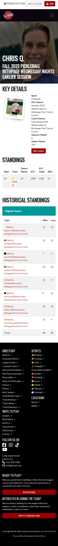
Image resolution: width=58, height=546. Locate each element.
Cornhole (39, 359)
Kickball (38, 374)
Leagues (7, 416)
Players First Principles (13, 381)
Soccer (38, 381)
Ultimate (39, 389)
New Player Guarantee (13, 374)
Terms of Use (40, 536)
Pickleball (39, 377)
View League (38, 151)
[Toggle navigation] (52, 15)
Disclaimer (29, 536)
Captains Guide (10, 362)
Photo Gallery (9, 377)
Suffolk (35, 406)
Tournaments (9, 427)
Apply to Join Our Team (29, 515)
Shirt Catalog (8, 392)
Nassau (35, 402)
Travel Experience (11, 407)
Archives (7, 434)
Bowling (38, 355)
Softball (38, 385)
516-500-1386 (11, 462)
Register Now (29, 492)
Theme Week (9, 403)
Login (50, 3)
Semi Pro (7, 423)
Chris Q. (10, 253)
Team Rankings (10, 400)
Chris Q (9, 227)
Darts (37, 362)
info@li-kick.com (11, 465)
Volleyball (39, 392)
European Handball (43, 370)
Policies (6, 389)
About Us (7, 355)
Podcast (6, 385)
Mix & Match (8, 419)
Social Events (8, 430)
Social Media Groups (12, 396)
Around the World (11, 359)
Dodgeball (39, 366)
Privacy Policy (18, 536)
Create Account (34, 3)
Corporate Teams (11, 366)
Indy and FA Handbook (12, 370)
